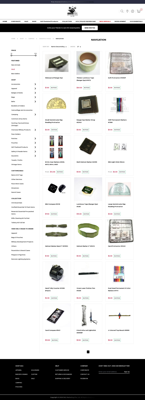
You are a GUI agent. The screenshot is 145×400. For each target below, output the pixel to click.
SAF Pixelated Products (49, 21)
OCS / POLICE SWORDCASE (86, 21)
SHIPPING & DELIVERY (62, 378)
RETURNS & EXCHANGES (63, 374)
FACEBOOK (84, 378)
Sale (33, 378)
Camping (18, 382)
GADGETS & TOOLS (45, 38)
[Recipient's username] (111, 371)
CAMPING (31, 38)
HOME (5, 21)
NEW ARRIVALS (105, 21)
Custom (34, 374)
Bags (17, 378)
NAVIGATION (60, 38)
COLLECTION (67, 21)
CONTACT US (84, 374)
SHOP (34, 21)
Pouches (18, 387)
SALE (26, 21)
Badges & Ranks (21, 374)
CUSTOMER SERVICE (62, 370)
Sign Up (127, 372)
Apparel (18, 370)
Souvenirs (35, 370)
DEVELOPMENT (120, 21)
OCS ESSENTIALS (136, 21)
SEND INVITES (90, 28)
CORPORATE (15, 21)
